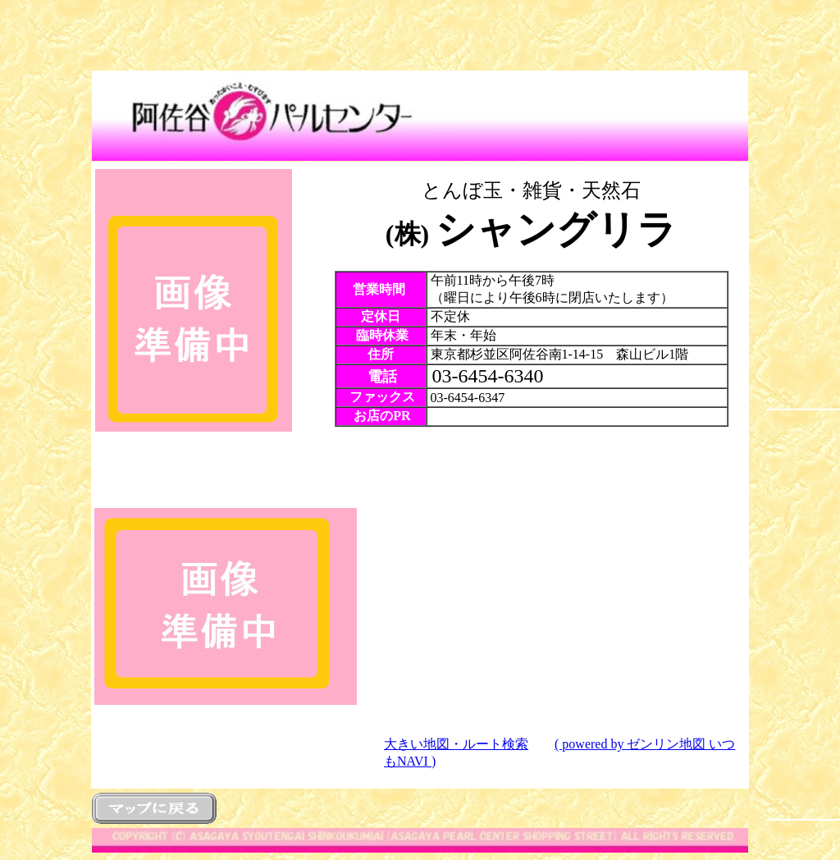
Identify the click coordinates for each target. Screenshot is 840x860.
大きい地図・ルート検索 (456, 744)
